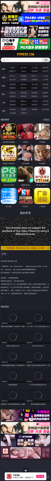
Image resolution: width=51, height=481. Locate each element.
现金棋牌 (34, 71)
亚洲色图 (23, 93)
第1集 (4, 254)
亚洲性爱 (13, 84)
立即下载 (40, 476)
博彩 (3, 69)
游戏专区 (45, 68)
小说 (3, 102)
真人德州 (23, 68)
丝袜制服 (23, 79)
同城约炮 (13, 109)
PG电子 (12, 68)
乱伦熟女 (34, 88)
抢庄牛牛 (45, 71)
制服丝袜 (13, 88)
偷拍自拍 (23, 84)
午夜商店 (23, 109)
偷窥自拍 (13, 93)
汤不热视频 (45, 109)
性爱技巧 (45, 105)
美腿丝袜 (13, 96)
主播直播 (34, 79)
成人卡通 (34, 84)
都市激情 (13, 101)
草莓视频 (34, 109)
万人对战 (34, 68)
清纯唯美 (23, 96)
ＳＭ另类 (45, 79)
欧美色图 (34, 93)
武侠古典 (45, 101)
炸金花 (23, 71)
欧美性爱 (45, 84)
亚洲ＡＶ (13, 76)
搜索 (46, 60)
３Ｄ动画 (45, 76)
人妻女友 (34, 101)
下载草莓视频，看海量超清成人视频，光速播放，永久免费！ (27, 248)
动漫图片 (45, 93)
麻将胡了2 (12, 71)
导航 (3, 111)
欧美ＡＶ (34, 76)
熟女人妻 (13, 79)
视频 (3, 77)
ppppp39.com (25, 54)
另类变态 (45, 88)
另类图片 (45, 96)
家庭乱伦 (23, 101)
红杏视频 (13, 113)
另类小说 (23, 105)
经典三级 (23, 88)
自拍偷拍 (23, 76)
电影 (3, 86)
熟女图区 (34, 96)
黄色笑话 (34, 105)
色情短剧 (23, 113)
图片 (3, 94)
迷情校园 (13, 105)
